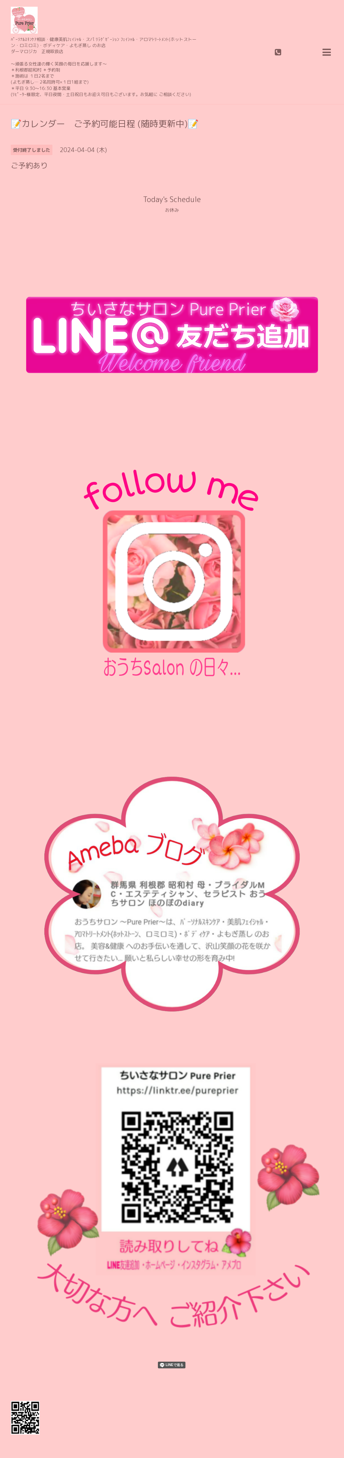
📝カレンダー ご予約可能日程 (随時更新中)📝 (105, 123)
